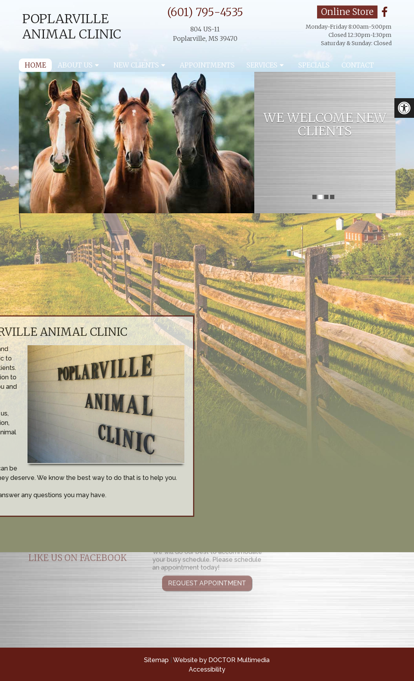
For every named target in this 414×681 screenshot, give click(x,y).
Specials (314, 65)
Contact (357, 65)
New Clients (136, 65)
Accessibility (207, 669)
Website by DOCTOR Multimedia (221, 660)
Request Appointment (207, 560)
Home (35, 65)
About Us (75, 65)
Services (261, 65)
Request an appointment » (44, 261)
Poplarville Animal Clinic (71, 26)
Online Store (347, 11)
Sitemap (156, 660)
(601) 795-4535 (205, 12)
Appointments (207, 65)
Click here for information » (294, 261)
